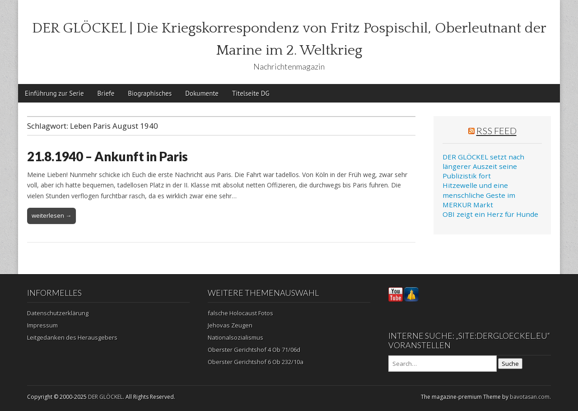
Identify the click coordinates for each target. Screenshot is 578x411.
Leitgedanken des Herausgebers (72, 337)
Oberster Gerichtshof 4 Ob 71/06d (254, 350)
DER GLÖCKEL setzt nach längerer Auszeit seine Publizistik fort (483, 166)
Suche (510, 364)
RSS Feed (496, 130)
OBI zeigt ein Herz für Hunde (490, 214)
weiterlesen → (51, 215)
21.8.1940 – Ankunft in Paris (107, 156)
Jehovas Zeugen (230, 325)
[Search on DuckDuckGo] (442, 363)
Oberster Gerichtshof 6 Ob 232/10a (255, 362)
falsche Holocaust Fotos (240, 313)
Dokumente (202, 93)
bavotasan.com (530, 397)
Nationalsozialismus (235, 337)
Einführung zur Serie (54, 93)
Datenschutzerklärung (58, 313)
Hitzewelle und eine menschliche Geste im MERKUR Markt (479, 195)
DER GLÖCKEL (105, 397)
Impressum (42, 325)
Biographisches (150, 93)
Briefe (106, 93)
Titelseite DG (251, 93)
